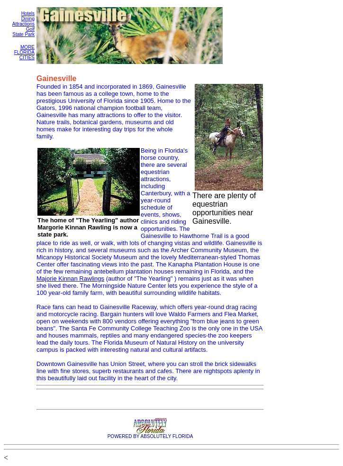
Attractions (23, 24)
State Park (23, 34)
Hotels (28, 13)
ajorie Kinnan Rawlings (73, 278)
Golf (30, 29)
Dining (28, 18)
